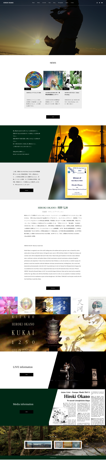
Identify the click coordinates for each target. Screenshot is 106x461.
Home (33, 2)
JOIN (53, 117)
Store (50, 2)
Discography (60, 2)
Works (38, 2)
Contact (72, 2)
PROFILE (53, 289)
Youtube (26, 190)
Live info (44, 2)
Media (67, 2)
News (54, 2)
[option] (53, 27)
